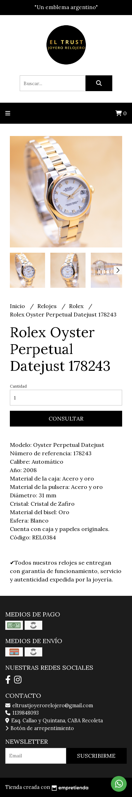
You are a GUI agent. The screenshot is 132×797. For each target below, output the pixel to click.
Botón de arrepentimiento (39, 728)
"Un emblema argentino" (66, 7)
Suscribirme (96, 755)
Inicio (18, 305)
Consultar (66, 418)
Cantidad (18, 386)
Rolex (77, 305)
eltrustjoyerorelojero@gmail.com (49, 705)
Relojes (47, 305)
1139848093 (22, 713)
